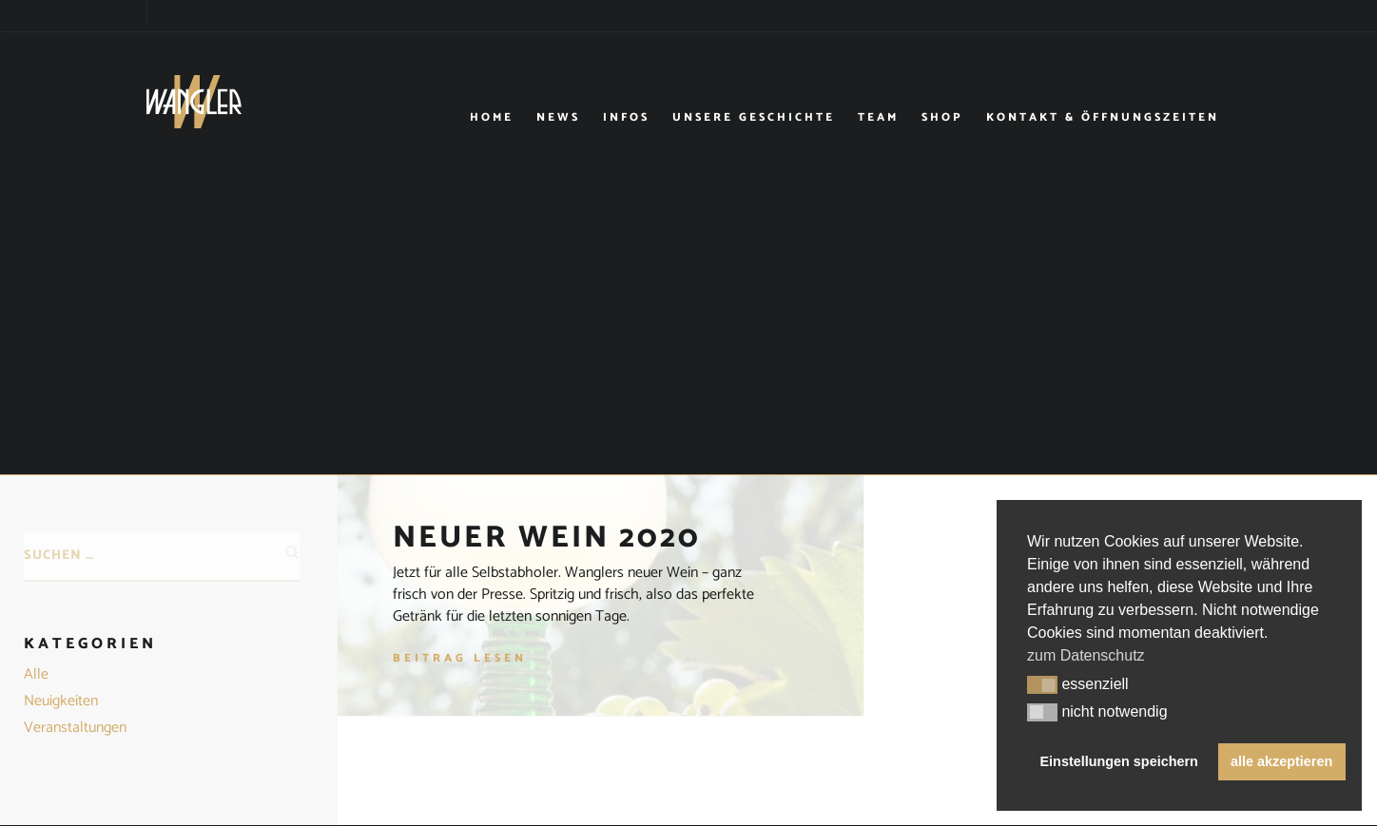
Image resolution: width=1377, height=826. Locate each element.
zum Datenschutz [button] (1086, 655)
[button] (1042, 685)
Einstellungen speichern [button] (1119, 761)
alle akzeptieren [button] (1281, 761)
